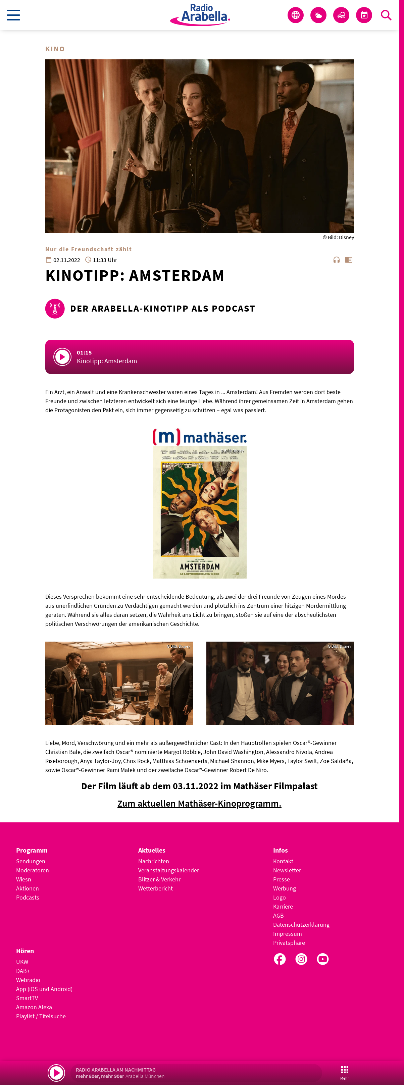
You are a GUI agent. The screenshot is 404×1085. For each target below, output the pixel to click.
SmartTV (27, 998)
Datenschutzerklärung (301, 924)
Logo (279, 897)
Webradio (28, 980)
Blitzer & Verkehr (159, 879)
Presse (281, 879)
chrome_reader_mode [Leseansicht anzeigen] (349, 260)
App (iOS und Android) (44, 989)
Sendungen (30, 861)
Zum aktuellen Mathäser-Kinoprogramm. (199, 803)
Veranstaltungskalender (168, 870)
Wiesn (23, 879)
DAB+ (23, 971)
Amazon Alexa (34, 1007)
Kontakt (283, 861)
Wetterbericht (155, 888)
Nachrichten (153, 861)
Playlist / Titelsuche (41, 1016)
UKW (22, 962)
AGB (278, 915)
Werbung (284, 888)
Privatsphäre (289, 942)
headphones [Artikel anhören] (337, 260)
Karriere (283, 906)
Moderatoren (32, 870)
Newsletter (287, 870)
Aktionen (27, 888)
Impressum (287, 933)
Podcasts (27, 897)
